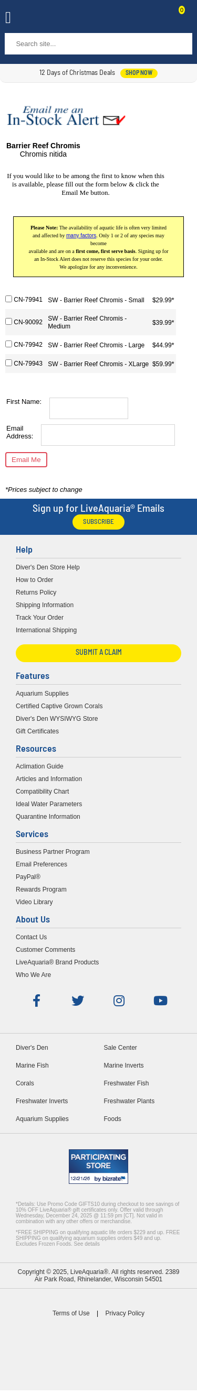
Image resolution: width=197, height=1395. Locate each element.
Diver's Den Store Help (48, 567)
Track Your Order (40, 617)
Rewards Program (41, 889)
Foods (112, 1119)
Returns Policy (36, 592)
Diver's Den (32, 1047)
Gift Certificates (37, 731)
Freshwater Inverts (42, 1101)
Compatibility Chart (42, 791)
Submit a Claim (99, 653)
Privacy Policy (124, 1313)
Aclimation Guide (40, 766)
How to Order (34, 580)
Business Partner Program (53, 851)
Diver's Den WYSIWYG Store (57, 718)
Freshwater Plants (129, 1101)
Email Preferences (41, 864)
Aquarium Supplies (42, 693)
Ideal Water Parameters (49, 804)
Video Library (34, 902)
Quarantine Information (48, 816)
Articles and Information (49, 779)
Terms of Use (71, 1313)
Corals (25, 1083)
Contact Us (156, 19)
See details (87, 1244)
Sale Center (120, 1047)
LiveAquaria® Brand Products (57, 962)
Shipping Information (45, 605)
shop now (139, 73)
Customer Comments (45, 949)
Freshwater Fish (126, 1083)
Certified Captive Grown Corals (59, 706)
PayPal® (28, 877)
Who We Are (33, 975)
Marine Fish (32, 1065)
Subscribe (98, 522)
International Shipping (46, 630)
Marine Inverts (124, 1065)
